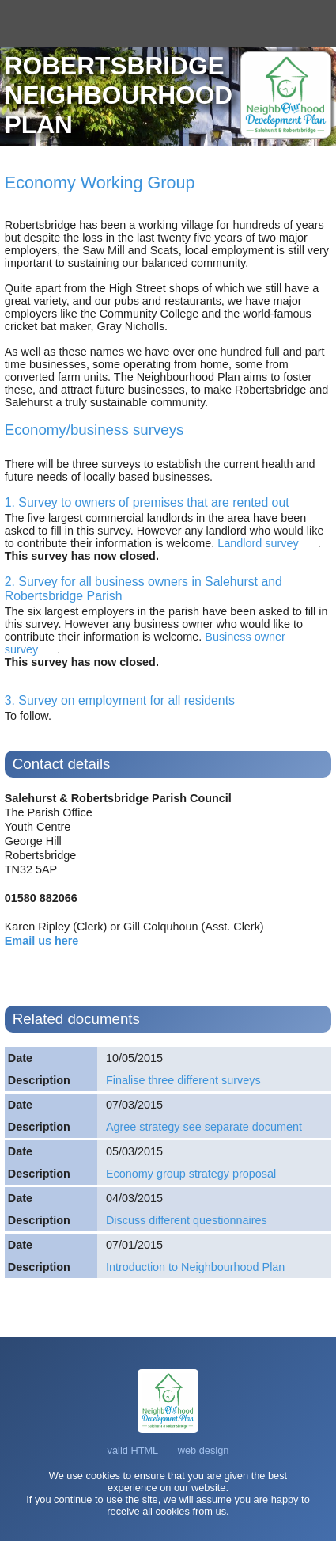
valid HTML (133, 1450)
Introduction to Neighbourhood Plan (195, 1267)
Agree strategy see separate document (204, 1127)
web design (203, 1450)
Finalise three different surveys (183, 1080)
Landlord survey (256, 543)
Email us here (42, 940)
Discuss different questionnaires (186, 1220)
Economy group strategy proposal (191, 1173)
